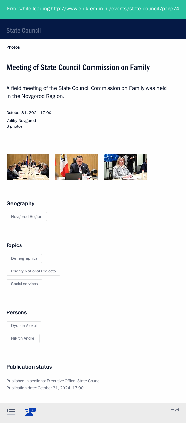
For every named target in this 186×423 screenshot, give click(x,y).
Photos (13, 47)
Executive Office (61, 381)
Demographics (24, 258)
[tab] (11, 412)
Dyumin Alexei (24, 326)
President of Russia (31, 10)
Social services (24, 284)
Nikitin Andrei (23, 338)
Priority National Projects (33, 271)
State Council (24, 30)
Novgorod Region (26, 216)
